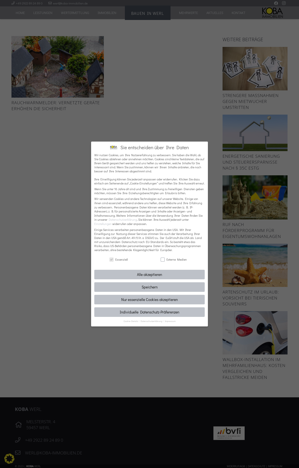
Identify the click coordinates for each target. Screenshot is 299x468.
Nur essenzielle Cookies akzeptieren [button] (149, 299)
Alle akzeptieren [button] (149, 274)
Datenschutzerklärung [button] (152, 321)
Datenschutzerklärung (123, 220)
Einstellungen (103, 224)
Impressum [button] (170, 321)
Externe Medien (174, 259)
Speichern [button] (150, 287)
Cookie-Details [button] (131, 321)
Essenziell (118, 259)
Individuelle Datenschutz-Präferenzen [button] (149, 312)
